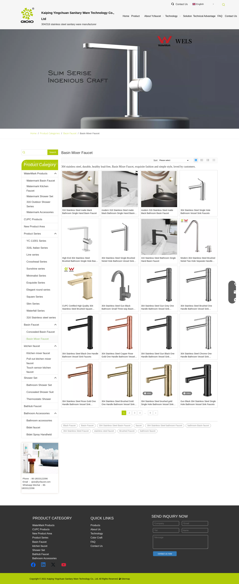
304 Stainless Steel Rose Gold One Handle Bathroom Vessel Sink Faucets (79, 403)
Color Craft (96, 537)
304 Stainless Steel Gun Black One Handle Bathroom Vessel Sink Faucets (158, 355)
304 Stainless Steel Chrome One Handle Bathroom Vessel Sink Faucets (196, 355)
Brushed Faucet (127, 431)
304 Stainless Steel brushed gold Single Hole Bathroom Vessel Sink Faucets (157, 403)
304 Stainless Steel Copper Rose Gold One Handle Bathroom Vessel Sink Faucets (118, 355)
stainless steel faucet (104, 431)
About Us (96, 529)
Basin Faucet (41, 324)
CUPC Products (33, 219)
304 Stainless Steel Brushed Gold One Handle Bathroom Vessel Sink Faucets (118, 403)
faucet (139, 425)
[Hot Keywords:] (224, 5)
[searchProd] (36, 152)
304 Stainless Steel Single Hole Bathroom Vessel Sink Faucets (195, 211)
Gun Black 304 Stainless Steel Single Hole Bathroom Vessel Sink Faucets (198, 403)
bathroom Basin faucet (198, 425)
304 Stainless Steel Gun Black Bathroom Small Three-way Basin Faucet (117, 307)
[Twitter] (53, 564)
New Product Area (34, 226)
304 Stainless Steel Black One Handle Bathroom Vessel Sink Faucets (80, 355)
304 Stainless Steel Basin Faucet (114, 425)
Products (95, 525)
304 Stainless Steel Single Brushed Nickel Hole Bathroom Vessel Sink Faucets (118, 260)
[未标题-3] (39, 458)
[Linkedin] (43, 564)
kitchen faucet (41, 346)
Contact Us (179, 4)
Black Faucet (69, 425)
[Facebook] (33, 564)
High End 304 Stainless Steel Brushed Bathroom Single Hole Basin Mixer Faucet (79, 260)
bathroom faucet (147, 431)
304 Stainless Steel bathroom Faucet (164, 425)
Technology (97, 533)
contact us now (165, 553)
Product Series (41, 233)
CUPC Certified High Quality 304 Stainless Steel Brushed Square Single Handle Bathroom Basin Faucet (77, 307)
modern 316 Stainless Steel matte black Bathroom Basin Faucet (157, 211)
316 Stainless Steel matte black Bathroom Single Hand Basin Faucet (79, 211)
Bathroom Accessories (41, 413)
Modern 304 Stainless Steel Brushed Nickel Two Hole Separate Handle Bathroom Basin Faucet (197, 260)
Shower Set (41, 377)
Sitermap (124, 579)
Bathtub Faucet (32, 406)
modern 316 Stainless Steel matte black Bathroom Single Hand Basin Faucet (118, 212)
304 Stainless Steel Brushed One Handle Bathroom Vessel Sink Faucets (196, 307)
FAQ (93, 542)
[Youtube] (64, 564)
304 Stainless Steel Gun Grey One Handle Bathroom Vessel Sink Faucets (157, 307)
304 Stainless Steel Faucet (76, 431)
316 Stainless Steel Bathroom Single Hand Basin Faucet (158, 259)
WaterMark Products (41, 173)
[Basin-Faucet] (119, 79)
